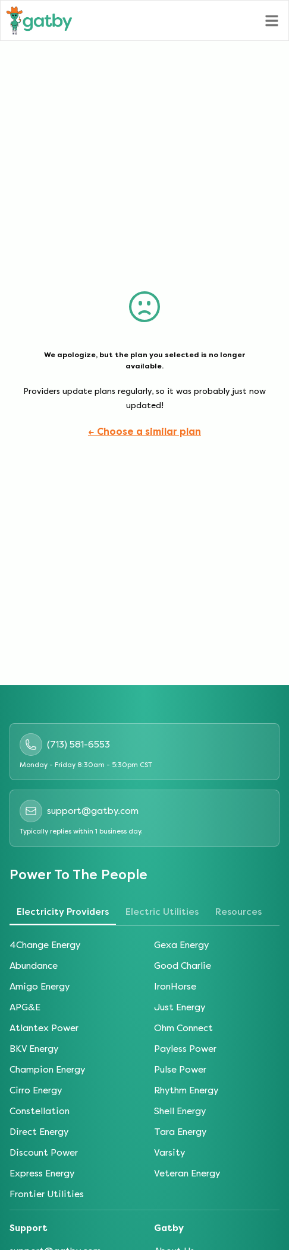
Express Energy (42, 1173)
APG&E (25, 1007)
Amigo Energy (40, 986)
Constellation (40, 1111)
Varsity (169, 1152)
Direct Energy (39, 1132)
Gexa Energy (181, 945)
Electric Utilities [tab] (162, 912)
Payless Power (185, 1049)
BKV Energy (34, 1049)
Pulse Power (180, 1069)
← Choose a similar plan (144, 431)
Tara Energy (180, 1132)
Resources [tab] (238, 912)
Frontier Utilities (47, 1194)
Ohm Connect (183, 1028)
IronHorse (175, 986)
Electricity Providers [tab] (63, 912)
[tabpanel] (144, 1070)
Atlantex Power (44, 1028)
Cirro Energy (36, 1090)
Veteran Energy (187, 1173)
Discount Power (44, 1152)
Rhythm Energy (186, 1090)
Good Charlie (182, 965)
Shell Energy (180, 1111)
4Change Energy (45, 945)
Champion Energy (47, 1069)
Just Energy (179, 1007)
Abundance (34, 965)
